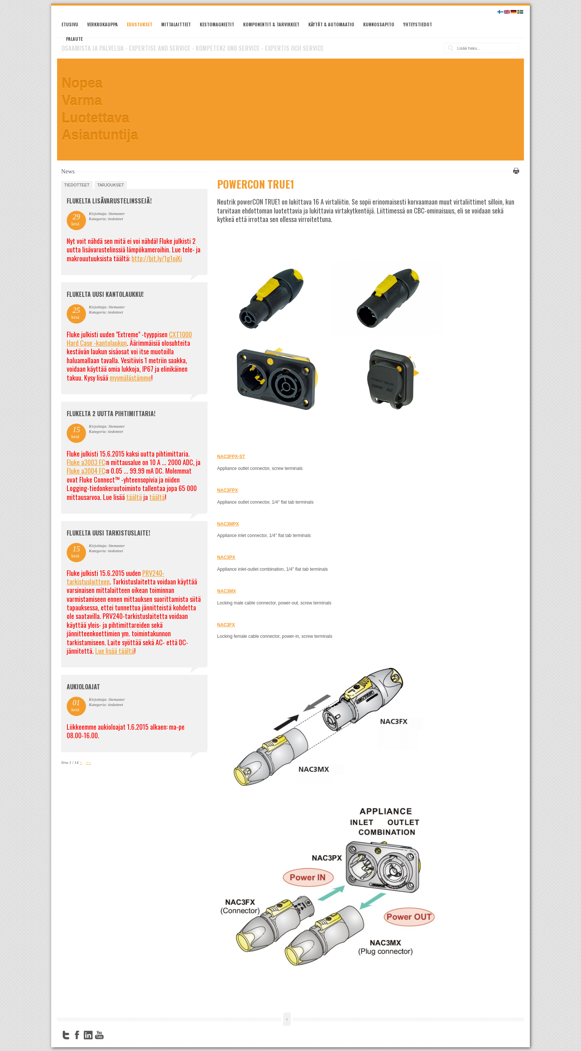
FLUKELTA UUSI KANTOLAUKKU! (105, 294)
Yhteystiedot (417, 24)
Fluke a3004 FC (86, 470)
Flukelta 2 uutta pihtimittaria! (111, 413)
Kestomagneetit (217, 24)
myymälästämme (130, 377)
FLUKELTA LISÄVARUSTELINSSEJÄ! (109, 200)
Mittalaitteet (176, 24)
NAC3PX (226, 557)
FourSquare (110, 1035)
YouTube (99, 1035)
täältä (134, 497)
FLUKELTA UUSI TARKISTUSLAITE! (108, 532)
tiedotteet (76, 185)
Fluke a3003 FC (86, 462)
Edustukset (139, 24)
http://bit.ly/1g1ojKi (157, 258)
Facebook (77, 1035)
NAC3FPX (227, 490)
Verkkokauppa (102, 24)
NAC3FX (226, 624)
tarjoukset (110, 185)
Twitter (66, 1035)
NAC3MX (226, 591)
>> (88, 762)
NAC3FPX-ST (231, 456)
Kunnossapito (378, 24)
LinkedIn (88, 1035)
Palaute (74, 39)
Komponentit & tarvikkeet (271, 24)
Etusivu (70, 24)
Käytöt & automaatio (331, 24)
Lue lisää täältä (114, 651)
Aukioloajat (83, 686)
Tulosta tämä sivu (515, 171)
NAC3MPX (228, 524)
